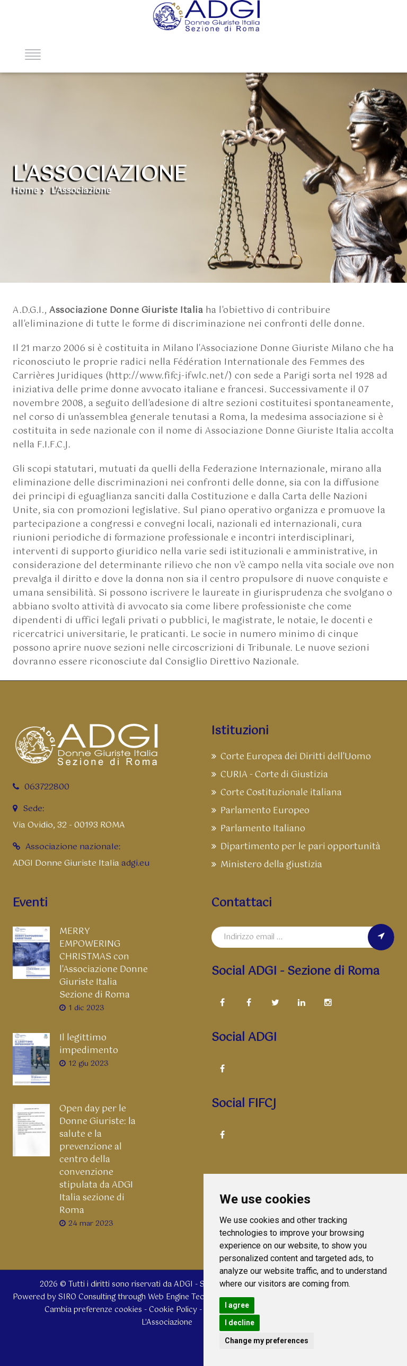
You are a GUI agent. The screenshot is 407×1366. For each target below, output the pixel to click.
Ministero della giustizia (266, 865)
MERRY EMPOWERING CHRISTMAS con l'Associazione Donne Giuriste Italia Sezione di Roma (103, 963)
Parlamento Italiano (258, 829)
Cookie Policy (173, 1310)
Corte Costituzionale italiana (276, 793)
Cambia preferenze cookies (93, 1310)
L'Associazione (81, 191)
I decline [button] (239, 1322)
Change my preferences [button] (266, 1340)
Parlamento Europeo (260, 811)
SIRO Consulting (87, 1297)
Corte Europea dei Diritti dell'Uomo (291, 757)
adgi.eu (135, 863)
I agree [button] (237, 1305)
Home (26, 191)
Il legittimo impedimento (88, 1044)
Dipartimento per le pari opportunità (296, 847)
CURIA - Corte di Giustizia (269, 775)
